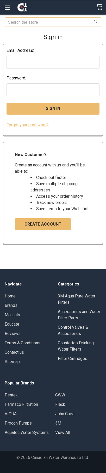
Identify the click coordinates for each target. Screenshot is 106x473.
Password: (16, 78)
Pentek (11, 395)
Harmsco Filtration (21, 404)
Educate (12, 324)
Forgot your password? (28, 124)
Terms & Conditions (22, 342)
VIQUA (11, 413)
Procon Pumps (18, 423)
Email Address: (20, 50)
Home (10, 296)
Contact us (14, 352)
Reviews (13, 333)
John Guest (65, 413)
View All (62, 432)
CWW (60, 395)
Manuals (12, 314)
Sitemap (12, 361)
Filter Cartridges (72, 358)
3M (58, 423)
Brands (11, 305)
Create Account (42, 224)
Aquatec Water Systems (27, 432)
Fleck (60, 404)
